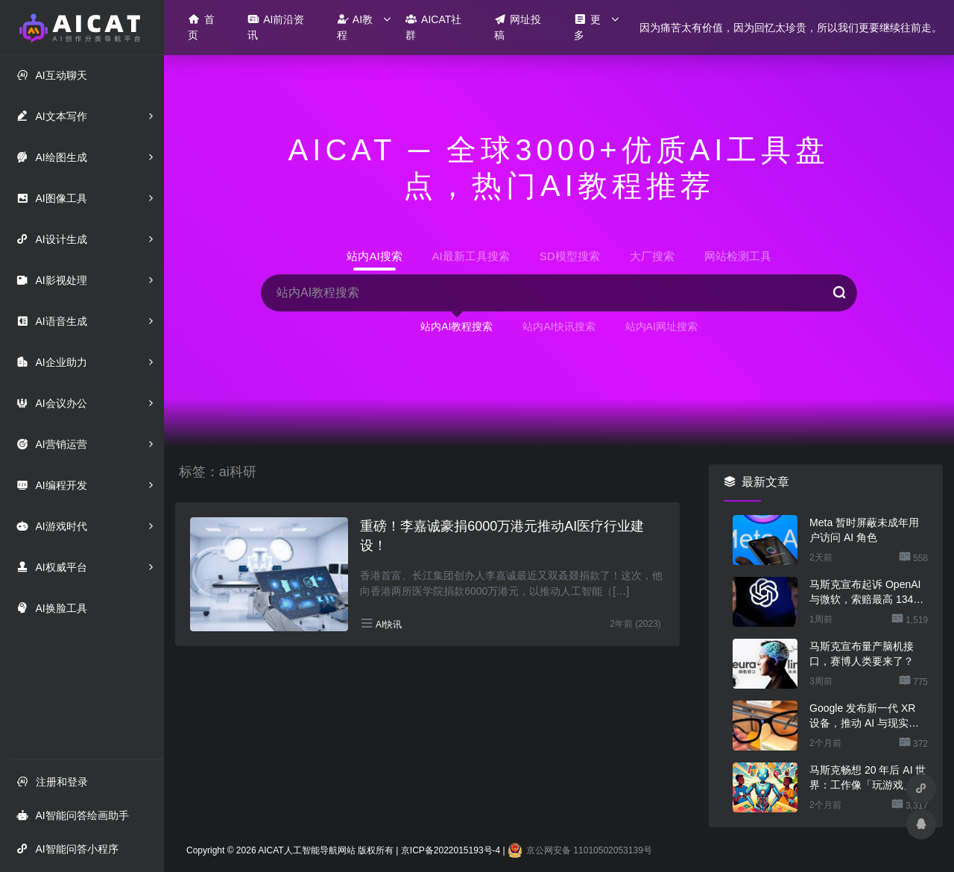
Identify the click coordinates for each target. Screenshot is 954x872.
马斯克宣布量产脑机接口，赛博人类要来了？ (861, 653)
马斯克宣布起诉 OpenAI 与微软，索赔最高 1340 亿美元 (864, 592)
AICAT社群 (433, 27)
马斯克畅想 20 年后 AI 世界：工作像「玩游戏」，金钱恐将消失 (867, 778)
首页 (201, 27)
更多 (587, 27)
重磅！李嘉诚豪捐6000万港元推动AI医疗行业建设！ (502, 536)
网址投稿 (518, 27)
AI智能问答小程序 (67, 848)
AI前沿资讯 (275, 27)
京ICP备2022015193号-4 (450, 850)
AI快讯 (389, 624)
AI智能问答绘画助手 (72, 815)
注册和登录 (52, 781)
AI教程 (355, 27)
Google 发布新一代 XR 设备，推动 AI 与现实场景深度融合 (864, 716)
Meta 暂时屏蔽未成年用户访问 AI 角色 (864, 529)
